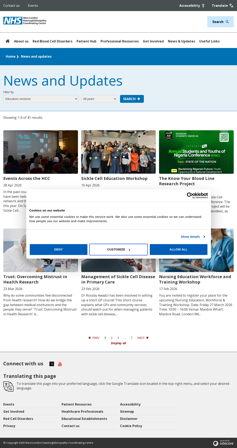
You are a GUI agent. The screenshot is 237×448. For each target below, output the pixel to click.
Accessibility (130, 404)
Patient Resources (77, 404)
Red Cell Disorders (18, 418)
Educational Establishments (84, 418)
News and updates (36, 56)
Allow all (178, 249)
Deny (58, 249)
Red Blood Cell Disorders (52, 41)
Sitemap (127, 411)
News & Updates (181, 41)
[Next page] (143, 338)
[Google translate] (223, 5)
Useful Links (209, 41)
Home (11, 56)
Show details (190, 236)
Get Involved (153, 41)
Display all (118, 343)
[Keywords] (218, 21)
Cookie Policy (131, 426)
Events (33, 5)
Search (132, 99)
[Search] (226, 21)
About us (21, 41)
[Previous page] (93, 338)
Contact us (11, 5)
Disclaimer (128, 418)
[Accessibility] (192, 5)
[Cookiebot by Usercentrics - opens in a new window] (190, 195)
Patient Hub (86, 41)
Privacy (9, 426)
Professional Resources (120, 41)
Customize (118, 249)
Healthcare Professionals (82, 411)
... (125, 338)
